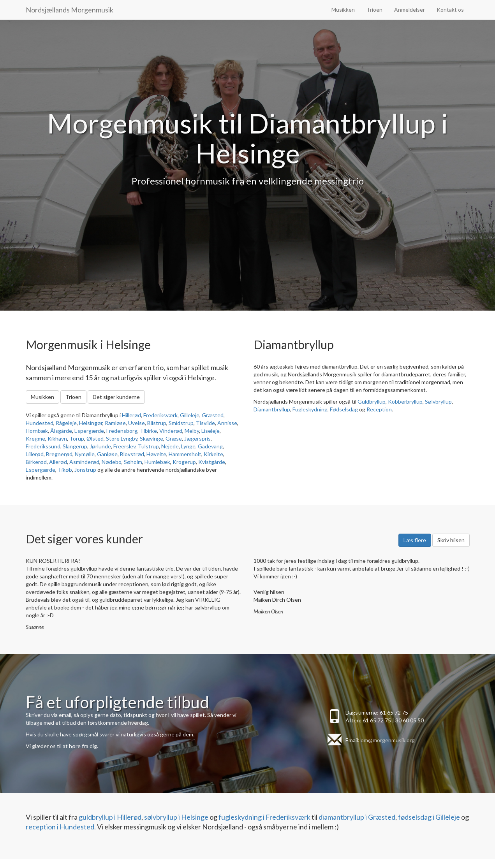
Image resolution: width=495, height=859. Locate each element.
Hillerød (131, 415)
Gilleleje (189, 415)
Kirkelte (213, 454)
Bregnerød (59, 454)
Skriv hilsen (451, 540)
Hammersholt (185, 454)
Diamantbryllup (272, 409)
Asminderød (84, 461)
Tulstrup (148, 446)
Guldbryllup (372, 401)
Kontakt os (450, 9)
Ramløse (115, 423)
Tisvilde (205, 423)
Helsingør (90, 423)
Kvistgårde (211, 461)
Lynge (188, 446)
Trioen (374, 9)
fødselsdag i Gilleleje (429, 817)
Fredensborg (121, 430)
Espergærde (89, 430)
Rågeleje (66, 423)
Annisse (227, 423)
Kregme (35, 438)
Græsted (213, 415)
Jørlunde (100, 446)
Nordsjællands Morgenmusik (69, 9)
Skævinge (151, 438)
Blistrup (156, 423)
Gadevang (210, 446)
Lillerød (35, 454)
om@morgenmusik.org (388, 740)
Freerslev (124, 446)
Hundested (39, 423)
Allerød (58, 461)
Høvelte (156, 454)
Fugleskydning (310, 409)
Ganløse (107, 454)
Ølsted (95, 438)
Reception (379, 409)
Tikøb (65, 469)
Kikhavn (57, 438)
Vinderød (170, 430)
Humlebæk (157, 461)
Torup (76, 438)
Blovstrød (132, 454)
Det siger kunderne (116, 396)
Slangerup (75, 446)
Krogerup (184, 461)
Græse (174, 438)
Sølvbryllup (438, 401)
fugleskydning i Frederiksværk (264, 817)
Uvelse (136, 423)
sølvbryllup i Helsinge (176, 817)
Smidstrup (181, 423)
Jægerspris (197, 438)
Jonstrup (85, 469)
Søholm (133, 461)
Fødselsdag (344, 409)
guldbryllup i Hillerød (110, 817)
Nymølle (85, 454)
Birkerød (36, 461)
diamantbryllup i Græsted (357, 817)
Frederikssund (43, 446)
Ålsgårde (61, 430)
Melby (192, 430)
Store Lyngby (121, 438)
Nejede (170, 446)
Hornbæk (37, 430)
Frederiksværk (160, 415)
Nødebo (112, 461)
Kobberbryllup (405, 401)
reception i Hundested (60, 826)
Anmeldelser (409, 9)
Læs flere (414, 540)
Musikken (343, 9)
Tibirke (148, 430)
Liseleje (210, 430)
